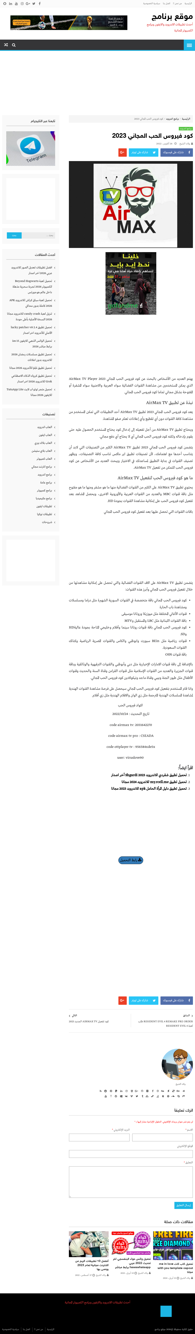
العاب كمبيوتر (44, 459)
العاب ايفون (45, 435)
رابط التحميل (131, 860)
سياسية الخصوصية (151, 3)
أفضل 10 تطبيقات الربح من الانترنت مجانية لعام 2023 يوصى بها (92, 1265)
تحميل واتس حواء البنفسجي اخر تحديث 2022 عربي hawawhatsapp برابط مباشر (132, 1263)
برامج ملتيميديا (44, 498)
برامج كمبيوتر (44, 490)
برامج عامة (46, 482)
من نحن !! (177, 3)
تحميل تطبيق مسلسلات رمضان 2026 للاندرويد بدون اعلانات (31, 357)
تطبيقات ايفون (44, 506)
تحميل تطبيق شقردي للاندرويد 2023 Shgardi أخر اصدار (149, 775)
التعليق (188, 1162)
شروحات (47, 522)
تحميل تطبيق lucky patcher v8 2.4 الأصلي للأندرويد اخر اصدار (31, 330)
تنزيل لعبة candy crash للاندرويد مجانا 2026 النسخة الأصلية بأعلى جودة (29, 316)
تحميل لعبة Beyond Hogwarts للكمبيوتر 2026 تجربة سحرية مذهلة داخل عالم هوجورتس (32, 286)
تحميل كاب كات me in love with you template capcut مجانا (175, 1268)
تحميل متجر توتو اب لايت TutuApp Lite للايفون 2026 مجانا (29, 392)
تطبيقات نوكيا (44, 514)
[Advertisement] (97, 84)
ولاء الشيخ (184, 143)
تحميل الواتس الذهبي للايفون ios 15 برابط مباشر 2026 (32, 343)
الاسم (189, 1130)
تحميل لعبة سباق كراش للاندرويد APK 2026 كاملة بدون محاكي (30, 303)
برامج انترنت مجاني (41, 467)
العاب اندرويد (44, 427)
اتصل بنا (166, 3)
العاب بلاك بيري (43, 443)
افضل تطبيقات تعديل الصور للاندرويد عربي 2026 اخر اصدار (31, 270)
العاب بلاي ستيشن (42, 451)
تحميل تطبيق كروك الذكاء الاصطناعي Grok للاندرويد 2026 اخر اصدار (31, 378)
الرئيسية (188, 3)
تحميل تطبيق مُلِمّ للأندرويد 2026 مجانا (30, 368)
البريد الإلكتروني (121, 1130)
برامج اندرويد (172, 119)
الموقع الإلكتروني (185, 1146)
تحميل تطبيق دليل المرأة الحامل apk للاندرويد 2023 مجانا (149, 789)
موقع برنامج (172, 17)
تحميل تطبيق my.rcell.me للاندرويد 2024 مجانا (154, 782)
